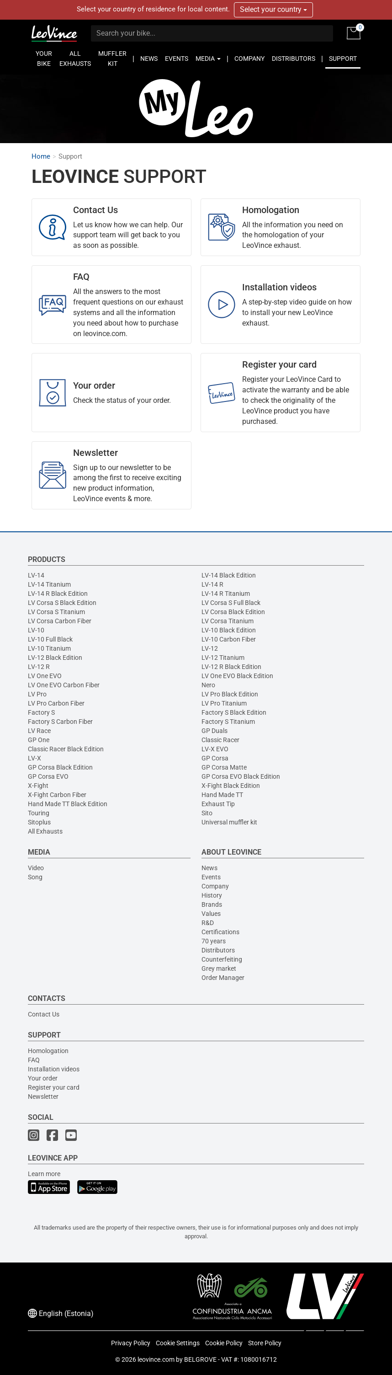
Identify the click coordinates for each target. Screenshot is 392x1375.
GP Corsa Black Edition (60, 767)
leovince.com (156, 1359)
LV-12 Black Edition (55, 657)
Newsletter (43, 1096)
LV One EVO (45, 675)
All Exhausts (45, 831)
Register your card (53, 1087)
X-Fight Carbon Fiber (57, 794)
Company (215, 886)
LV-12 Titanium (222, 657)
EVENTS (176, 58)
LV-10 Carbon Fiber (228, 639)
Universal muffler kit (229, 822)
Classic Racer (220, 740)
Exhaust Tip (218, 804)
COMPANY (249, 58)
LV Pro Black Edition (229, 694)
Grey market (218, 968)
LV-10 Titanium (49, 648)
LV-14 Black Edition (228, 575)
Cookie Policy (224, 1343)
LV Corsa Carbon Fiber (59, 621)
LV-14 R (212, 584)
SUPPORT (343, 58)
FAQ (34, 1060)
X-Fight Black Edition (230, 785)
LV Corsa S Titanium (56, 611)
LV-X (34, 758)
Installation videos (53, 1069)
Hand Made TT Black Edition (67, 804)
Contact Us (43, 1014)
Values (211, 913)
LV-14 (36, 575)
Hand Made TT (222, 794)
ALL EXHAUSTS (75, 58)
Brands (211, 904)
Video (36, 868)
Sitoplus (39, 822)
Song (35, 877)
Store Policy (264, 1343)
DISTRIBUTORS (293, 58)
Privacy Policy (130, 1343)
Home (41, 157)
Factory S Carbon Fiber (60, 721)
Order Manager (222, 977)
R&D (207, 922)
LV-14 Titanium (49, 584)
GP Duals (214, 730)
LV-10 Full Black (50, 639)
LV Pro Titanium (224, 703)
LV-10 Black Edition (228, 630)
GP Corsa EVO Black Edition (240, 776)
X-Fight (38, 785)
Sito (206, 813)
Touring (38, 813)
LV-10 (36, 630)
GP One (38, 740)
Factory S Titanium (228, 721)
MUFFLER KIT (112, 58)
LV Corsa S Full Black (230, 602)
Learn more (44, 1173)
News (209, 868)
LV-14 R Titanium (225, 593)
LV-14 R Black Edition (58, 593)
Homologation (48, 1050)
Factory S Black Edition (233, 712)
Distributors (218, 950)
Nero (208, 685)
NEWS (149, 58)
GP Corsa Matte (224, 767)
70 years (213, 941)
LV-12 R (39, 666)
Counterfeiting (221, 959)
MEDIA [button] (208, 58)
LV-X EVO (214, 749)
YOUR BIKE (44, 58)
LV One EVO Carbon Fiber (64, 685)
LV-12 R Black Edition (231, 666)
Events (211, 877)
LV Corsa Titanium (227, 621)
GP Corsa (214, 758)
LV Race (39, 730)
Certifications (220, 932)
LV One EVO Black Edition (237, 675)
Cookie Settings (178, 1343)
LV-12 (209, 648)
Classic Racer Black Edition (66, 749)
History (211, 895)
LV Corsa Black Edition (233, 611)
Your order (43, 1078)
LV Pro (37, 694)
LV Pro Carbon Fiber (56, 703)
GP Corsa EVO (48, 776)
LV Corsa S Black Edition (62, 602)
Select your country (273, 9)
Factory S (41, 712)
